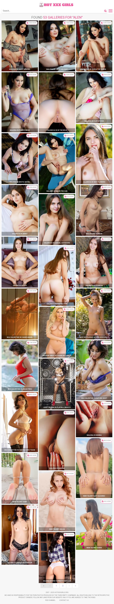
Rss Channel (50, 600)
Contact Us (64, 600)
